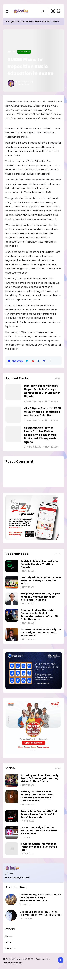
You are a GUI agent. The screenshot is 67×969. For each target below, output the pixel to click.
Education (24, 51)
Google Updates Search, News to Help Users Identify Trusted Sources (40, 913)
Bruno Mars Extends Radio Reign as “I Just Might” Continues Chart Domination (40, 632)
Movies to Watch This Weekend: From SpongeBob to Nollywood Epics (38, 846)
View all (58, 378)
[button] (50, 360)
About (8, 942)
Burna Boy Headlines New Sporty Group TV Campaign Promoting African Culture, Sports (39, 778)
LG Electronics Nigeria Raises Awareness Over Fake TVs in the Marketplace (38, 830)
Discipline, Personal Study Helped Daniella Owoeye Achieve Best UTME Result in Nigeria (42, 391)
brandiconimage (13, 962)
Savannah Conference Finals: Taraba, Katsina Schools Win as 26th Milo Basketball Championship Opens (41, 435)
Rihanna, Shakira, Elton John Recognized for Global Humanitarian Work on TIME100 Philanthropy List (39, 615)
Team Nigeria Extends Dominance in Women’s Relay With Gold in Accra (40, 580)
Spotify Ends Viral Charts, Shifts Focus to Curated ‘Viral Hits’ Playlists (39, 564)
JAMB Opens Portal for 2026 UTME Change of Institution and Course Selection (42, 412)
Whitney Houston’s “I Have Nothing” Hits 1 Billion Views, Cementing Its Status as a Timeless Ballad (36, 796)
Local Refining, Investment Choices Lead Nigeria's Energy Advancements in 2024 (40, 897)
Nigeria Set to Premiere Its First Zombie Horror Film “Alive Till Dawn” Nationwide (38, 814)
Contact (10, 948)
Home (11, 51)
